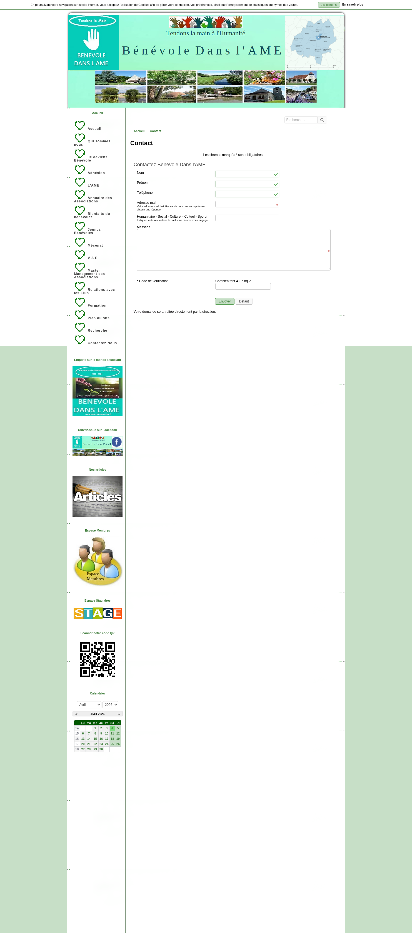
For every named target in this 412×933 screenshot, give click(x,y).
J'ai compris (329, 4)
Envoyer (225, 301)
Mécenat (88, 242)
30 (101, 749)
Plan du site (92, 315)
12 (118, 733)
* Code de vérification (153, 281)
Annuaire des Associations (93, 196)
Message (144, 227)
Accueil (97, 113)
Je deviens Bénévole (91, 155)
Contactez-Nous (95, 340)
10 (106, 733)
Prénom (143, 183)
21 (89, 744)
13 (82, 738)
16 (101, 738)
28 (89, 749)
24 (106, 744)
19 (118, 738)
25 (112, 744)
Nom (140, 173)
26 (118, 744)
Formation (90, 302)
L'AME (86, 182)
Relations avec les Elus (94, 288)
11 (112, 733)
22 (95, 744)
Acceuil (88, 126)
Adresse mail (174, 206)
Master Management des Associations (89, 270)
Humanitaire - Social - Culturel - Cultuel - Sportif (174, 218)
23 (101, 744)
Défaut (244, 301)
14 (89, 738)
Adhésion (89, 170)
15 (95, 738)
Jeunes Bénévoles (87, 228)
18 (112, 738)
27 (82, 749)
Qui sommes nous (92, 140)
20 (82, 744)
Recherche (91, 327)
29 (95, 749)
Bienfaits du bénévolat (92, 212)
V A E (86, 255)
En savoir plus (352, 4)
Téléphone (145, 193)
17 (106, 738)
